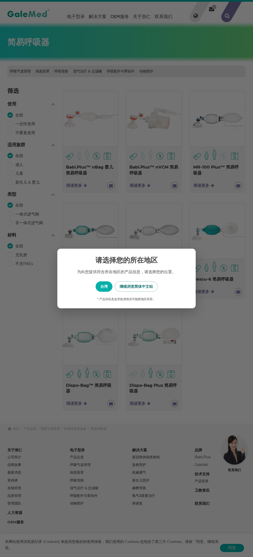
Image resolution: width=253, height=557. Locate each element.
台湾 (101, 286)
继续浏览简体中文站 (151, 286)
